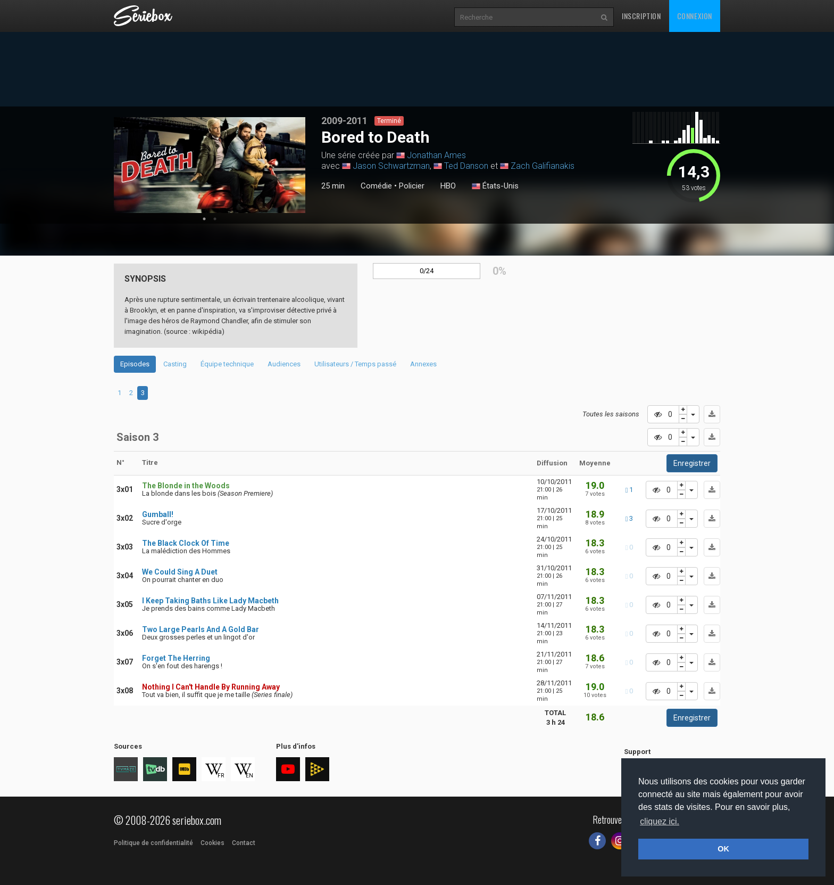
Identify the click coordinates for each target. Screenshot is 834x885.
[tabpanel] (209, 165)
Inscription (641, 15)
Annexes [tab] (423, 364)
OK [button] (723, 849)
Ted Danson (466, 166)
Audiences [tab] (284, 364)
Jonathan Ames (436, 155)
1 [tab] (204, 219)
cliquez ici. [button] (659, 821)
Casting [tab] (175, 364)
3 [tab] (143, 393)
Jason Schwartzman (391, 166)
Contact (243, 843)
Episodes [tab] (134, 364)
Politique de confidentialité (153, 843)
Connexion (694, 15)
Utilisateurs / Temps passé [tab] (355, 364)
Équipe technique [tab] (227, 364)
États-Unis (495, 186)
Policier (411, 186)
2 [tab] (215, 219)
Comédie (376, 186)
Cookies (212, 843)
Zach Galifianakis (542, 166)
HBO (448, 186)
